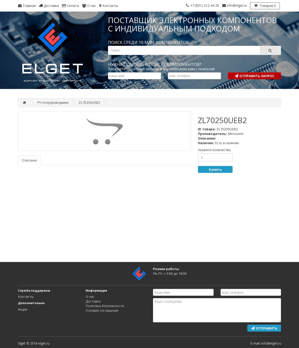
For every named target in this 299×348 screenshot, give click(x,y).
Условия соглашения (102, 310)
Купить (215, 169)
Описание (29, 160)
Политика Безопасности (105, 306)
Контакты (25, 296)
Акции (22, 309)
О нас (90, 296)
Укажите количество (214, 150)
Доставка (93, 301)
